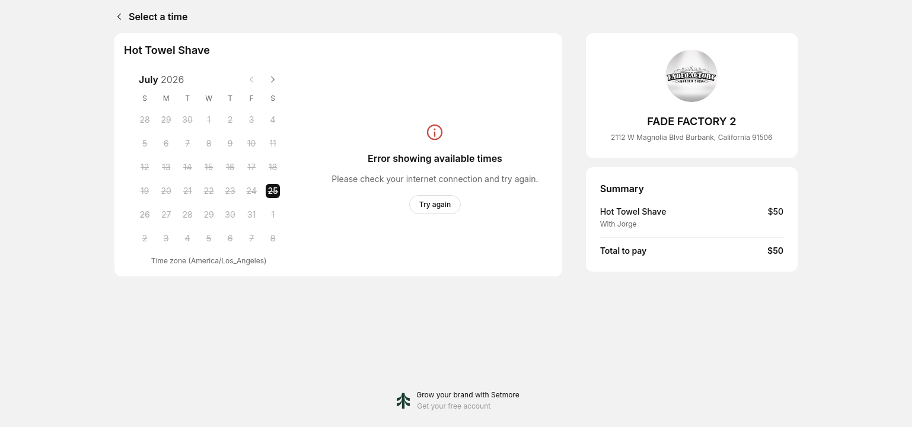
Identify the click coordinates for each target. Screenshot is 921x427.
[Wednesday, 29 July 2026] (209, 215)
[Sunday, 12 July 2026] (145, 167)
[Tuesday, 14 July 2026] (187, 167)
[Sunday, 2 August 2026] (145, 238)
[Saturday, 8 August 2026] (273, 238)
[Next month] (272, 79)
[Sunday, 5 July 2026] (145, 143)
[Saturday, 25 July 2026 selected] (273, 191)
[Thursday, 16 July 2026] (230, 167)
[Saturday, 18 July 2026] (273, 167)
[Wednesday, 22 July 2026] (209, 191)
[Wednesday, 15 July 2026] (209, 167)
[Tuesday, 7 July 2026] (187, 143)
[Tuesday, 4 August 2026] (187, 238)
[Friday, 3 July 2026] (251, 120)
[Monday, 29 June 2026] (166, 120)
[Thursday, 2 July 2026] (230, 120)
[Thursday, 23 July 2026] (230, 191)
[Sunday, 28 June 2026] (145, 120)
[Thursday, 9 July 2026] (230, 143)
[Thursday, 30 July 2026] (230, 215)
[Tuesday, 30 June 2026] (187, 120)
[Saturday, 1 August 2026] (273, 215)
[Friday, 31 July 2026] (251, 215)
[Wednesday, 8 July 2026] (209, 143)
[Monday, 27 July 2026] (166, 215)
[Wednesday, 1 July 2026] (209, 120)
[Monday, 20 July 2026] (166, 191)
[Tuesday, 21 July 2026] (187, 191)
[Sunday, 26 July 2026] (145, 215)
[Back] (117, 16)
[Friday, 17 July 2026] (251, 167)
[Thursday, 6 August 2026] (230, 238)
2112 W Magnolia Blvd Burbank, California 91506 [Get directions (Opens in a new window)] (691, 137)
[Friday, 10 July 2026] (251, 143)
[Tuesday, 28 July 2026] (187, 215)
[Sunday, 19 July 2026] (145, 191)
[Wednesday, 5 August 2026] (209, 238)
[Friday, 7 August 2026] (251, 238)
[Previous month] (251, 79)
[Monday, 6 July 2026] (166, 143)
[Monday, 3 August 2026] (166, 238)
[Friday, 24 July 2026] (251, 191)
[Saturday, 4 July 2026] (273, 120)
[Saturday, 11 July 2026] (273, 143)
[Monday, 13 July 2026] (166, 167)
